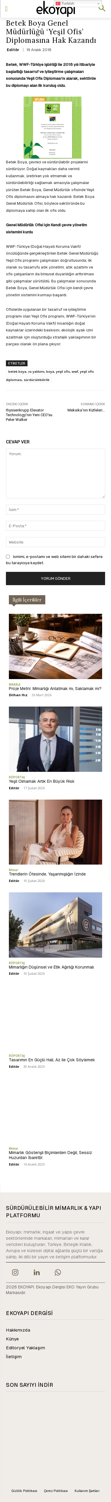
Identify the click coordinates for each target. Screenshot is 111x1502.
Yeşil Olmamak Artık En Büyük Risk (42, 781)
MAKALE (14, 684)
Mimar (13, 869)
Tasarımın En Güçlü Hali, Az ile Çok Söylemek (52, 1059)
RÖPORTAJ (17, 777)
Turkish (65, 3)
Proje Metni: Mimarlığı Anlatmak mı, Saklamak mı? (55, 688)
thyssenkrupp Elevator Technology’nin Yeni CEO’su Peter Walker (29, 415)
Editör (13, 50)
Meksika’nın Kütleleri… (86, 410)
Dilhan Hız (18, 695)
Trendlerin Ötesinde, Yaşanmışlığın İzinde (47, 874)
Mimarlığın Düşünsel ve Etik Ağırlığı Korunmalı (51, 967)
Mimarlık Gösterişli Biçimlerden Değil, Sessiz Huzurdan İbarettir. (50, 1155)
